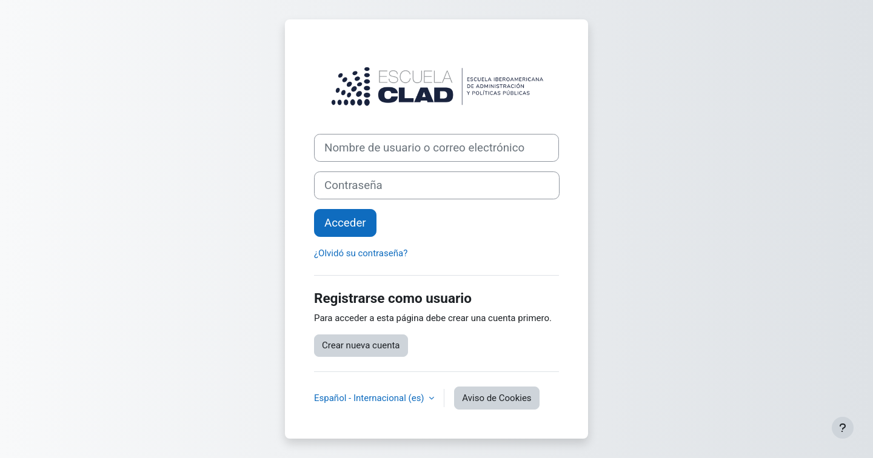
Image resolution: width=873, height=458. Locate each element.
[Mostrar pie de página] (843, 428)
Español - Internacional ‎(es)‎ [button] (370, 398)
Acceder (345, 223)
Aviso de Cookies (496, 398)
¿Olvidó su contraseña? (360, 253)
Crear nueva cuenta (361, 345)
